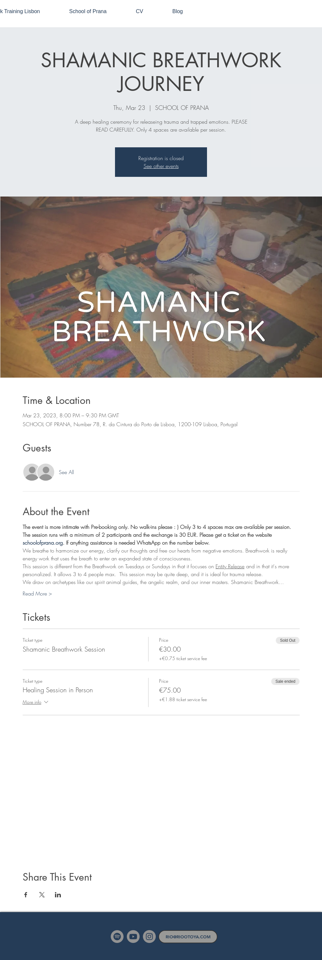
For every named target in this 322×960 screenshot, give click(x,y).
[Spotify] (117, 936)
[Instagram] (149, 936)
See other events (161, 166)
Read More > (37, 593)
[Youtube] (133, 936)
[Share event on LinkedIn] (58, 894)
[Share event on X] (42, 894)
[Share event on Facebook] (26, 894)
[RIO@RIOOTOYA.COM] (188, 936)
